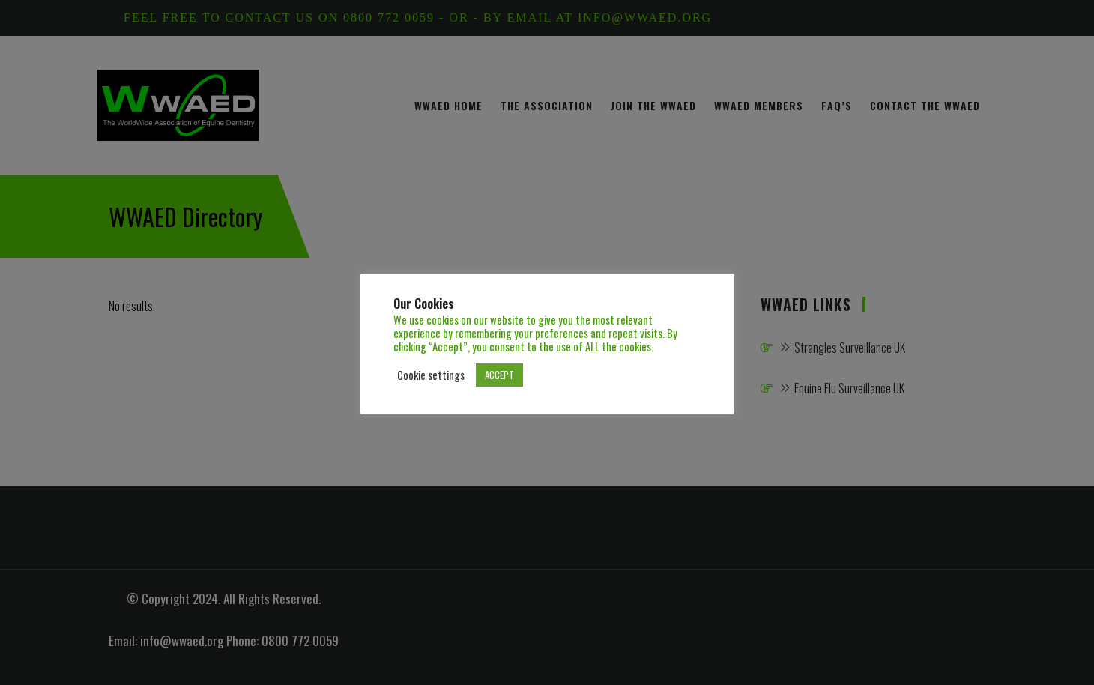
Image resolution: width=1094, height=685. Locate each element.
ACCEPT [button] (499, 374)
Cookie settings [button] (431, 375)
